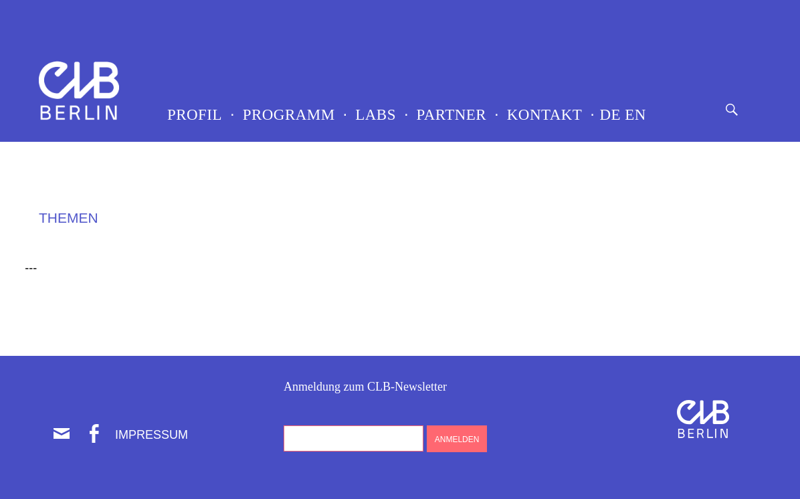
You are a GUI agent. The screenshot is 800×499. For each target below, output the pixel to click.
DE (608, 114)
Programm (289, 114)
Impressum (151, 434)
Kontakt (545, 114)
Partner (452, 114)
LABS (375, 114)
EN (633, 114)
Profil (194, 114)
